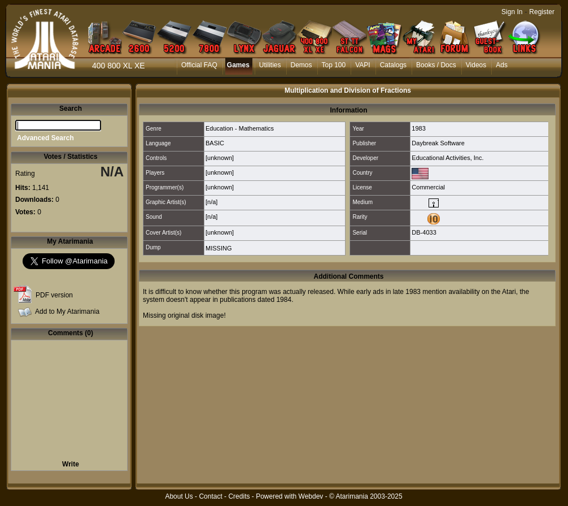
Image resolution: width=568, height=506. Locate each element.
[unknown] (220, 157)
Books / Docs (436, 65)
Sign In (511, 12)
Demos (301, 65)
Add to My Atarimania (67, 311)
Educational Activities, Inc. (447, 157)
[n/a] (211, 201)
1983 (418, 128)
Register (541, 12)
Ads (502, 65)
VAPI (362, 65)
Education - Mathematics (240, 128)
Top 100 (334, 65)
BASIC (215, 143)
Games (238, 65)
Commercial (428, 187)
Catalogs (393, 65)
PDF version (54, 295)
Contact (210, 496)
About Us (179, 496)
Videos (476, 65)
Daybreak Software (438, 143)
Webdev (311, 496)
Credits (239, 496)
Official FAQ (199, 65)
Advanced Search (45, 138)
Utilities (270, 65)
